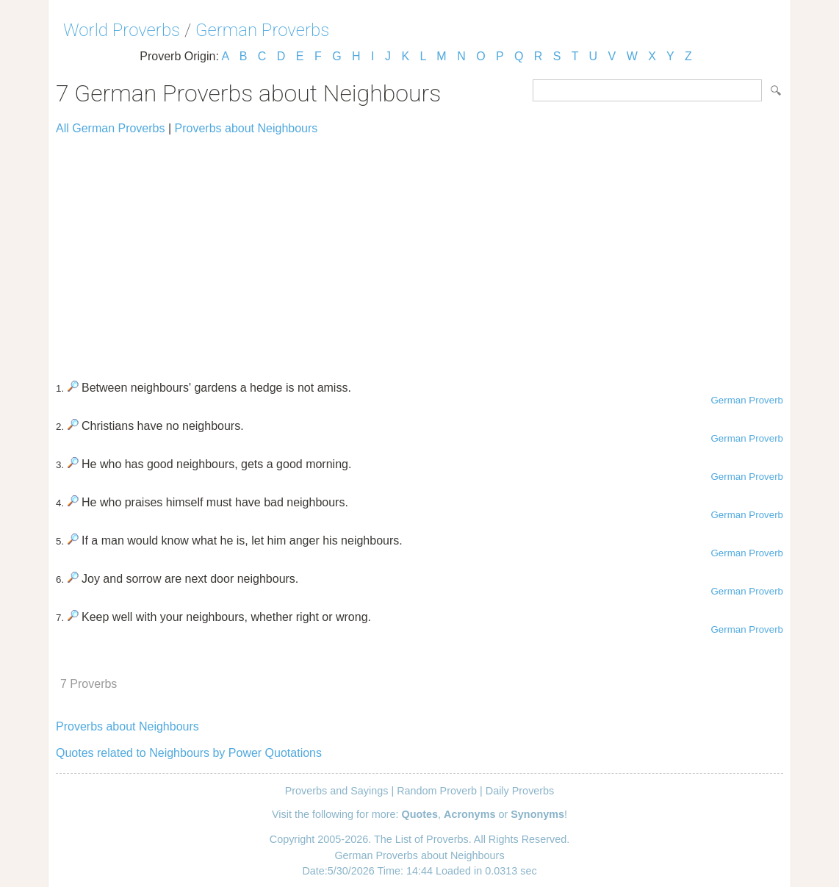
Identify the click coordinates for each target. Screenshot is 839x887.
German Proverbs (262, 30)
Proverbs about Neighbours (246, 128)
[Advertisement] (419, 251)
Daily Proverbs (520, 791)
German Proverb (746, 400)
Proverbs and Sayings (337, 791)
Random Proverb (437, 791)
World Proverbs (121, 30)
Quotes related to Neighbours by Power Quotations (189, 753)
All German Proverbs (110, 128)
